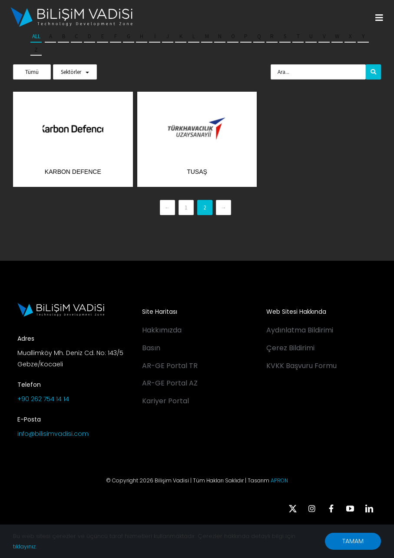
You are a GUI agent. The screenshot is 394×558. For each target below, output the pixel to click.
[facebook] (331, 508)
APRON (279, 480)
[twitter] (292, 508)
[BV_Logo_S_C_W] (71, 10)
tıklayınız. (24, 546)
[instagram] (312, 508)
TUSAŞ (197, 171)
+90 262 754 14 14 (43, 399)
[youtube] (350, 508)
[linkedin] (369, 508)
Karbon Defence (73, 171)
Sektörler (71, 72)
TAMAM (353, 541)
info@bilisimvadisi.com (53, 433)
